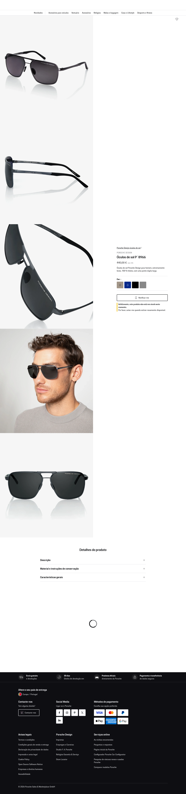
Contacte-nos (30, 712)
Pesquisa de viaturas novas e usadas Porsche (109, 761)
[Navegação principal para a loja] (93, 12)
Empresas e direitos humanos (30, 769)
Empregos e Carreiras (65, 744)
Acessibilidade (24, 774)
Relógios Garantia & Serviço (67, 754)
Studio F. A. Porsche (64, 749)
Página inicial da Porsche (104, 749)
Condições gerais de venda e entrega (33, 744)
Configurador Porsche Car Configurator (109, 754)
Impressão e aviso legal (27, 754)
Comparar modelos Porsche (105, 767)
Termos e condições (26, 739)
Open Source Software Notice (30, 764)
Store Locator (61, 759)
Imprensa (60, 739)
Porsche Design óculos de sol (129, 247)
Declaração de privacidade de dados (33, 749)
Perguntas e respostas (103, 744)
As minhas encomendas (103, 739)
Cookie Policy (23, 759)
